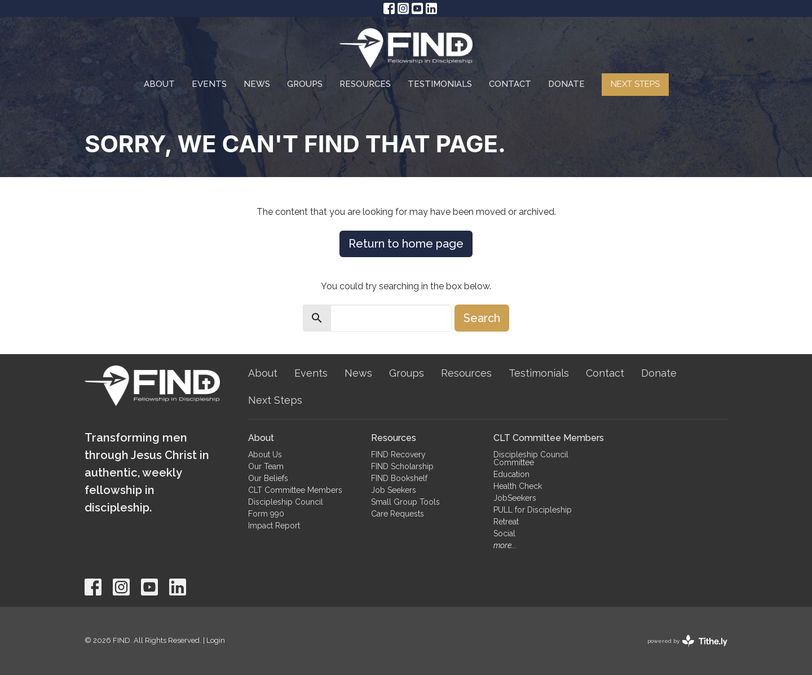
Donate (566, 84)
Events (209, 84)
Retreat (506, 521)
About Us (265, 454)
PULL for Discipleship (532, 509)
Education (511, 474)
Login (215, 640)
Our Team (266, 466)
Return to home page (406, 243)
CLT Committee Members (295, 490)
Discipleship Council (285, 501)
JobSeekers (514, 497)
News (257, 84)
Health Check (517, 486)
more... (505, 545)
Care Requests (397, 513)
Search (482, 318)
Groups (305, 84)
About (159, 84)
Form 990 (266, 513)
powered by (687, 641)
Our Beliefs (268, 478)
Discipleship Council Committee (530, 458)
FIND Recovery (398, 454)
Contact (510, 84)
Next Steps (635, 84)
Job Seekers (393, 490)
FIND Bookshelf (399, 478)
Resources (365, 84)
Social (504, 533)
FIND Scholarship (402, 466)
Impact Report (274, 525)
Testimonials (440, 84)
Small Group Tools (405, 501)
